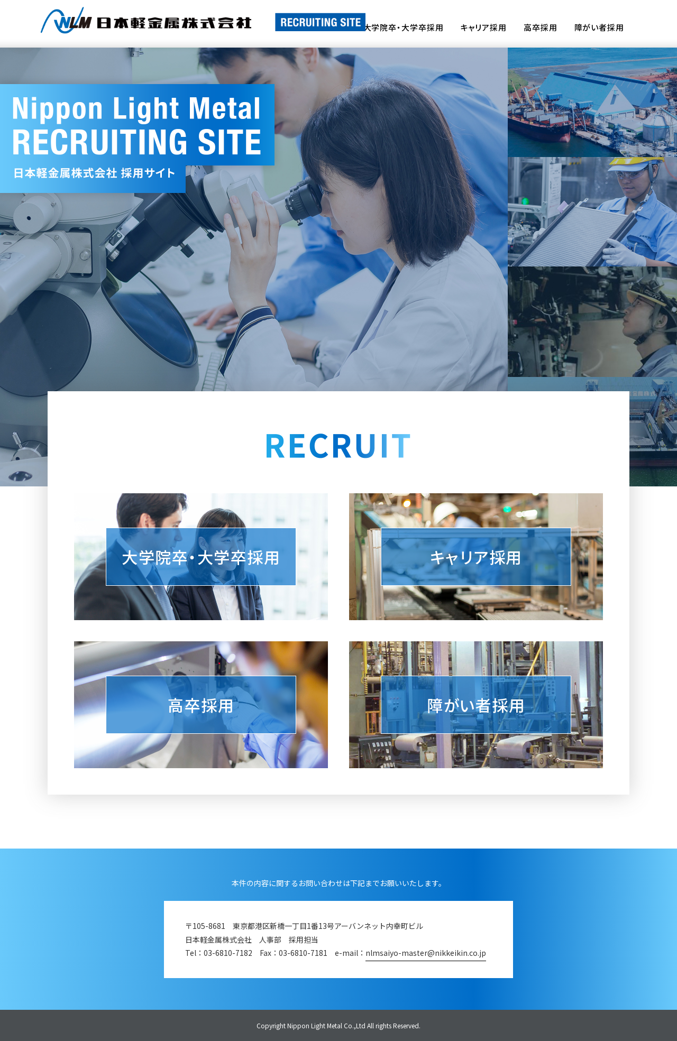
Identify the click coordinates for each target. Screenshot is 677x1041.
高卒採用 (540, 28)
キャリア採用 (484, 28)
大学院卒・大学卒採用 (403, 28)
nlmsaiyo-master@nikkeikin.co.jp (425, 952)
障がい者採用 (599, 28)
